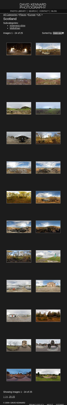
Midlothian (15, 28)
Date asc (57, 33)
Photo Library (18, 11)
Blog (54, 11)
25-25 (12, 396)
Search (33, 11)
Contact (44, 11)
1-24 (5, 396)
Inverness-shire (17, 25)
